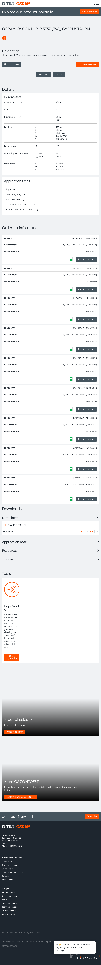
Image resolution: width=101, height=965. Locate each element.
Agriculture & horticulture (18, 204)
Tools (4, 899)
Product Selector (9, 892)
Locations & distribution (12, 872)
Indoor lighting (13, 194)
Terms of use (22, 941)
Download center (9, 896)
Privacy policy (8, 941)
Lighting (10, 189)
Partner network (9, 910)
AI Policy (71, 941)
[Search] (94, 3)
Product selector (14, 731)
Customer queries (9, 903)
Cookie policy (59, 941)
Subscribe (92, 816)
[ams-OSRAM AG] (16, 3)
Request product (86, 259)
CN (92, 532)
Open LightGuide (11, 657)
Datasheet (11, 64)
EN (82, 532)
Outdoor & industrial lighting (20, 209)
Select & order (88, 64)
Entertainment (13, 199)
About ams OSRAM (12, 857)
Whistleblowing (8, 914)
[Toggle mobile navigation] (97, 3)
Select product (89, 11)
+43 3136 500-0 (15, 846)
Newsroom (7, 861)
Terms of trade (36, 941)
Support (59, 74)
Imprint (48, 941)
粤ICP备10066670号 (10, 946)
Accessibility (7, 879)
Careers (5, 876)
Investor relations (10, 865)
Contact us (43, 74)
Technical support (9, 907)
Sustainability (8, 869)
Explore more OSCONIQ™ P (20, 797)
